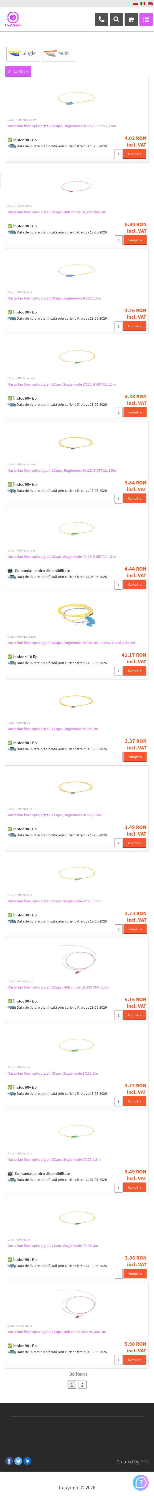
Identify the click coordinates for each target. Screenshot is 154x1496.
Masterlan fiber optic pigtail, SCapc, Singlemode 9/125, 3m (52, 1073)
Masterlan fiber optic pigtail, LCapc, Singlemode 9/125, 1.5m (54, 901)
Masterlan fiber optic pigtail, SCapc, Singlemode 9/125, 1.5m (54, 1159)
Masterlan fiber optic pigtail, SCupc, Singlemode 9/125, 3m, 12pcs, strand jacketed (71, 642)
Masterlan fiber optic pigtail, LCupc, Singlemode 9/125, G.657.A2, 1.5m (61, 470)
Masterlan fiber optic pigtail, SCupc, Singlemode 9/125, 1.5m (54, 298)
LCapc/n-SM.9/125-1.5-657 (22, 378)
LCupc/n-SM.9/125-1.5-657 (22, 464)
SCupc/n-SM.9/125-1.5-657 (22, 120)
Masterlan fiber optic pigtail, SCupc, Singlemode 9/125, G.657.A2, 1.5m (61, 125)
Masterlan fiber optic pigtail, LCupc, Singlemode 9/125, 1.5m (54, 815)
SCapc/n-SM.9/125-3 (18, 1067)
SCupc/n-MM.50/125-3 (19, 206)
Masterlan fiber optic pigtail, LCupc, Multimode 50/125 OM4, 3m (56, 1331)
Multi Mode (55, 54)
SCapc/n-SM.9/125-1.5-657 (22, 550)
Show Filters (18, 71)
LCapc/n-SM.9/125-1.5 (19, 895)
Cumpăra (135, 154)
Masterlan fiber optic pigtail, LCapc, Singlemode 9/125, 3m (52, 1245)
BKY (144, 1461)
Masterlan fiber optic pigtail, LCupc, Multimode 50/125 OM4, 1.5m (58, 987)
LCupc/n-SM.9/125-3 (18, 723)
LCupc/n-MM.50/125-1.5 (20, 981)
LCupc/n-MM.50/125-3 (19, 1325)
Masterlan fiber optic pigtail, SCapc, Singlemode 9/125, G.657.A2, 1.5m (61, 556)
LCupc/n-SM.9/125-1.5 (19, 809)
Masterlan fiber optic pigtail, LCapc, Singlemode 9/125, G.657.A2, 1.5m (61, 384)
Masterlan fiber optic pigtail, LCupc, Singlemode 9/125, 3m (52, 728)
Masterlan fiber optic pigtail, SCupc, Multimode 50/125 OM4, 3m (56, 212)
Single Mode (21, 54)
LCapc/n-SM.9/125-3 (18, 1239)
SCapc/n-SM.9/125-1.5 (19, 1153)
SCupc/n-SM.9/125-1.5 (19, 292)
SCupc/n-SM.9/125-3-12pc (21, 636)
